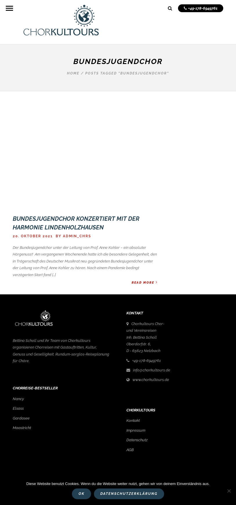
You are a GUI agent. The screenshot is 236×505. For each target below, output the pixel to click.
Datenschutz (137, 440)
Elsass (18, 408)
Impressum (135, 430)
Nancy (18, 399)
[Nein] (229, 491)
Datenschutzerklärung (128, 494)
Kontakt (133, 420)
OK (82, 494)
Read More (145, 282)
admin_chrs (77, 236)
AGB (130, 450)
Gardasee (21, 418)
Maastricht (22, 428)
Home (73, 73)
